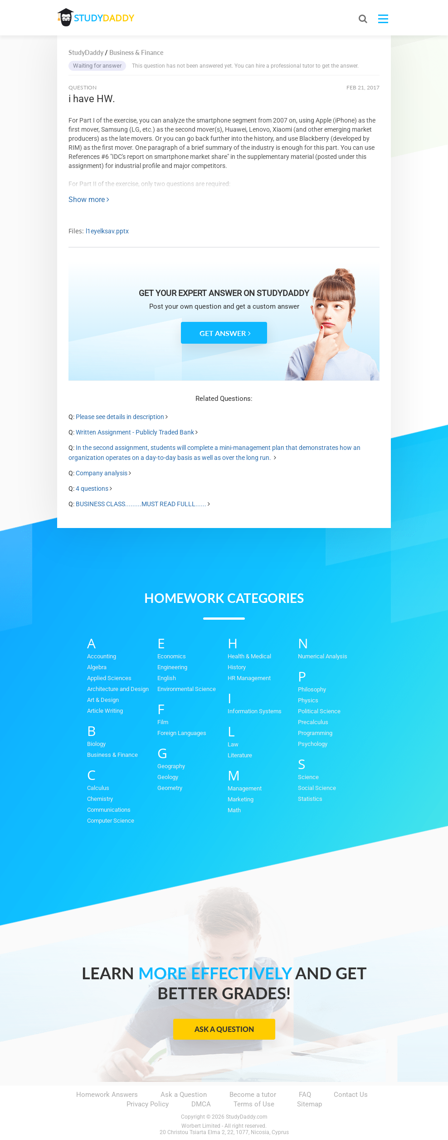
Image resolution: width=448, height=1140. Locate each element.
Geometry (169, 788)
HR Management (249, 678)
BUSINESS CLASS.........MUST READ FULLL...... (141, 504)
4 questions (92, 488)
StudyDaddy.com (247, 1117)
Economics (171, 656)
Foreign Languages (181, 733)
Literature (240, 755)
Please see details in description (120, 416)
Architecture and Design (118, 689)
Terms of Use (254, 1104)
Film (162, 722)
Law (233, 744)
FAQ (305, 1095)
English (166, 678)
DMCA (201, 1104)
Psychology (312, 743)
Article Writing (105, 710)
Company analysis (101, 473)
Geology (167, 777)
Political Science (319, 711)
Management (245, 788)
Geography (171, 766)
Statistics (310, 798)
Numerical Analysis (322, 656)
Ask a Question (224, 1029)
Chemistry (100, 798)
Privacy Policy (148, 1104)
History (237, 667)
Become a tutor (252, 1095)
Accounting (101, 656)
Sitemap (309, 1104)
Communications (109, 809)
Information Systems (255, 711)
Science (308, 777)
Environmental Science (186, 689)
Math (234, 810)
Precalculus (313, 722)
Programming (315, 733)
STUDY (105, 18)
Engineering (172, 667)
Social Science (317, 788)
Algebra (97, 667)
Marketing (240, 799)
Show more (88, 199)
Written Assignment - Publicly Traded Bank (135, 432)
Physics (308, 700)
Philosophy (312, 689)
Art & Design (103, 699)
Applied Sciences (109, 678)
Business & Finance (112, 754)
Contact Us (351, 1095)
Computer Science (110, 820)
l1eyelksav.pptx (107, 231)
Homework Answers (107, 1095)
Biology (96, 743)
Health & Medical (249, 656)
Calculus (98, 788)
